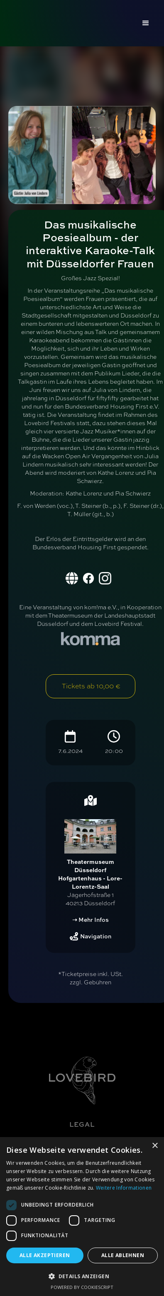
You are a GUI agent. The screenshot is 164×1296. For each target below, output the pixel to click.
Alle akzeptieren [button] (45, 1255)
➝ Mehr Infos (90, 919)
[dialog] (82, 1216)
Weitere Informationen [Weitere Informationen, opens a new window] (124, 1187)
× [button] (155, 1146)
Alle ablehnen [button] (122, 1255)
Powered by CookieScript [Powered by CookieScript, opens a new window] (82, 1287)
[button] (146, 23)
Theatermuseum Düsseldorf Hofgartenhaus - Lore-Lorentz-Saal (90, 874)
